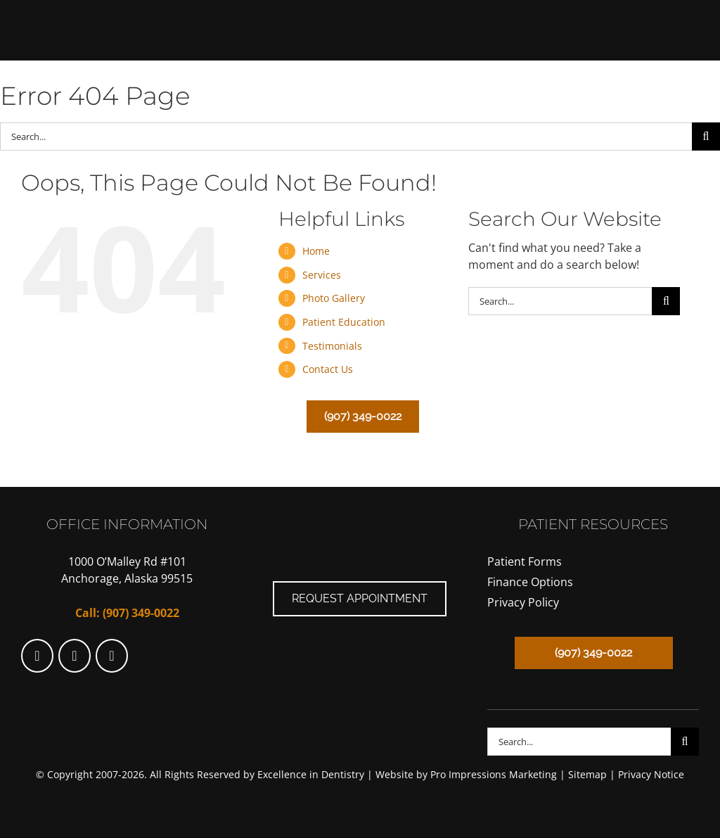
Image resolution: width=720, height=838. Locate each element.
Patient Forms (524, 561)
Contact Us (327, 369)
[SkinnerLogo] (360, 12)
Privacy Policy (523, 602)
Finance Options (530, 582)
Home (316, 251)
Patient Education (343, 322)
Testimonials (332, 346)
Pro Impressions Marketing (493, 774)
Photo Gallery (333, 298)
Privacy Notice (651, 774)
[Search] (706, 136)
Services (321, 274)
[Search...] (346, 136)
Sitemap (587, 774)
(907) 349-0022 (141, 613)
